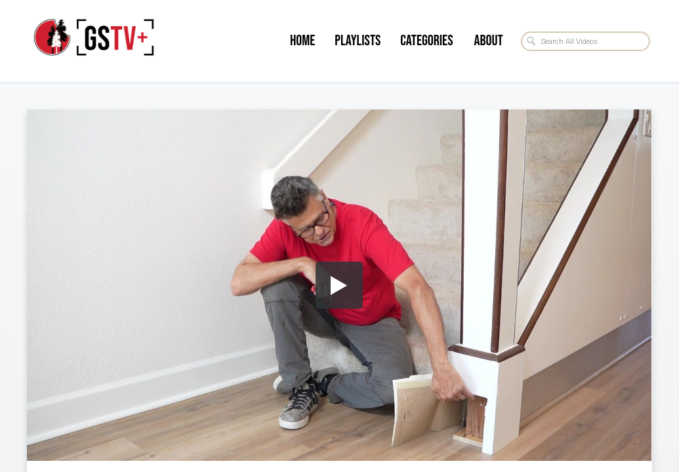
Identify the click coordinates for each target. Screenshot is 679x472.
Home (303, 41)
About (488, 41)
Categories (427, 40)
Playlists (358, 41)
